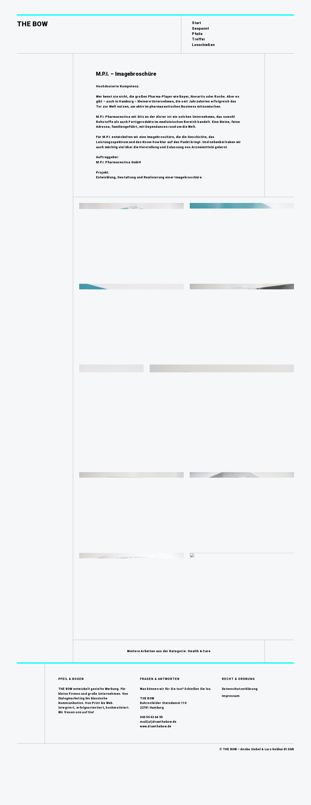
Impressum (231, 734)
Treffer (198, 39)
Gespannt (200, 28)
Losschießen (203, 45)
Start (196, 23)
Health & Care (199, 690)
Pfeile (197, 34)
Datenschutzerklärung (240, 728)
